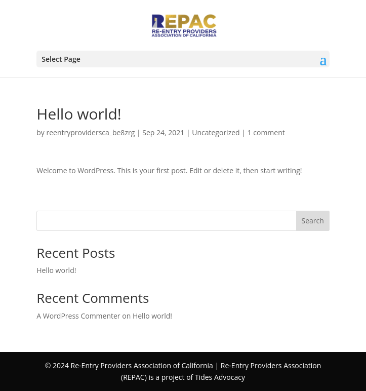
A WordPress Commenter (78, 316)
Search (313, 220)
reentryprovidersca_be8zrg (91, 132)
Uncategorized (215, 132)
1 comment (266, 132)
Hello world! (56, 270)
